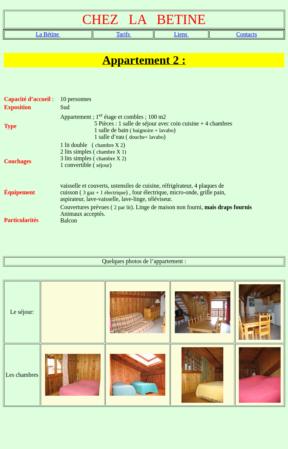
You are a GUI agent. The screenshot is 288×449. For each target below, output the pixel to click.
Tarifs (123, 34)
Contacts (246, 34)
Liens (181, 34)
